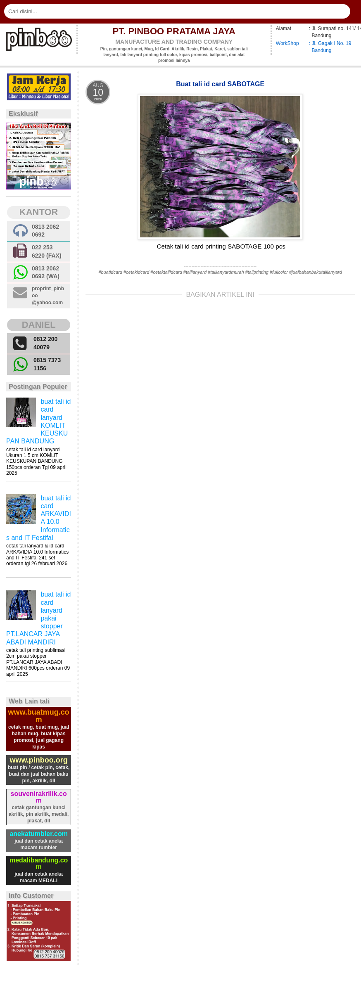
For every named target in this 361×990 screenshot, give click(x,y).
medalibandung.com (39, 863)
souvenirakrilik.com (39, 797)
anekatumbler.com (39, 833)
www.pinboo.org (38, 760)
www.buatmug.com (38, 716)
